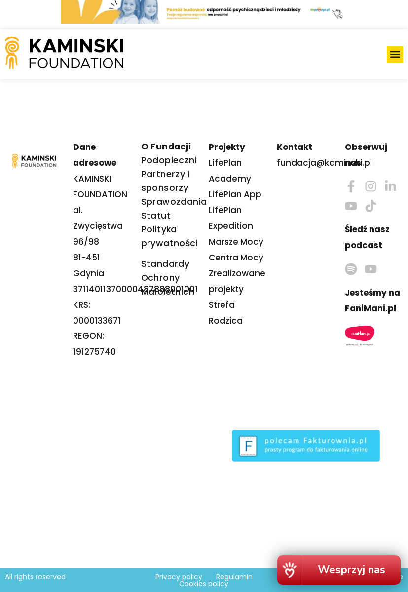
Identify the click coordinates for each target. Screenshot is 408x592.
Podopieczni (169, 160)
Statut (156, 216)
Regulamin (234, 577)
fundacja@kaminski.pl (324, 163)
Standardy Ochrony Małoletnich (167, 277)
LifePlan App (235, 194)
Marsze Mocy (236, 242)
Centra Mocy (236, 257)
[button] (395, 54)
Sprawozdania (174, 202)
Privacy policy (178, 577)
